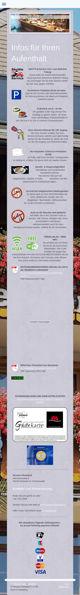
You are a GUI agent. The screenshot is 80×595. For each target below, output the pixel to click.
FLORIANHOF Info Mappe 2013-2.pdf (38, 368)
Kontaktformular (49, 510)
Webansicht (64, 587)
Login (66, 584)
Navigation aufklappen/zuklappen (40, 4)
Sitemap (32, 584)
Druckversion (19, 584)
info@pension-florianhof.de (53, 504)
